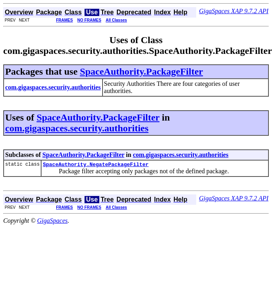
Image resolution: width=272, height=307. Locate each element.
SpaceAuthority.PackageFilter (141, 71)
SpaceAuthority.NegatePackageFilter (95, 165)
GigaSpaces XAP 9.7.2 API (233, 11)
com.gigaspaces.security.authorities (76, 128)
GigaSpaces (52, 221)
